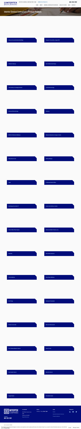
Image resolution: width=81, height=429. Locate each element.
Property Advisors (56, 416)
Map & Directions (25, 417)
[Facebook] (73, 411)
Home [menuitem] (37, 5)
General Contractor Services (58, 414)
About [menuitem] (41, 5)
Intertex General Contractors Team (27, 2)
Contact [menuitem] (74, 5)
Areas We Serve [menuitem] (63, 5)
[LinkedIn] (70, 411)
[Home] (10, 3)
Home (54, 411)
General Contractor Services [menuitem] (51, 5)
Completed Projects (42, 2)
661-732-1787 (73, 2)
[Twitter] (76, 411)
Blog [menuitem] (69, 5)
